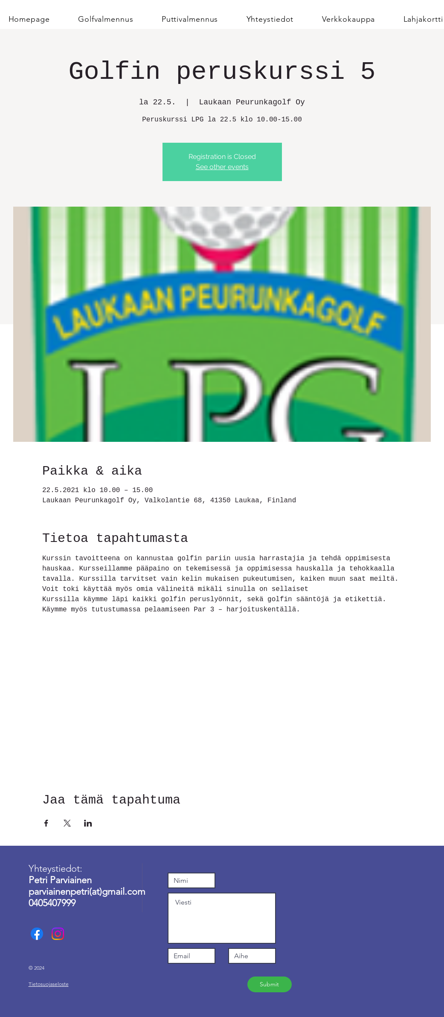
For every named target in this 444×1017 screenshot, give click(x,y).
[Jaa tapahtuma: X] (67, 823)
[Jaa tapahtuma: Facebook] (46, 823)
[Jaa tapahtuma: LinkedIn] (88, 823)
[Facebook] (37, 933)
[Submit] (269, 984)
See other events (222, 167)
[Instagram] (57, 933)
